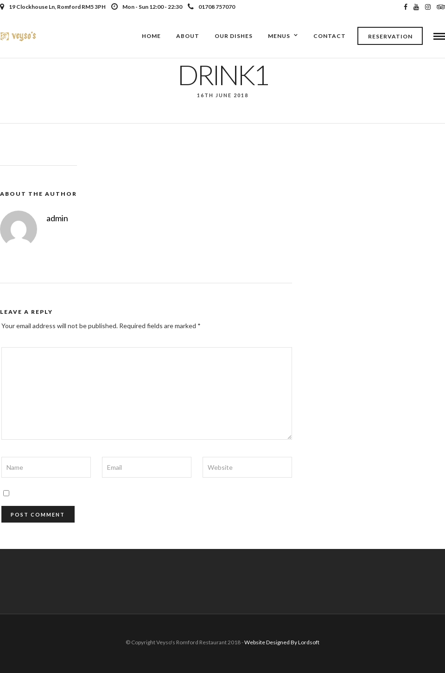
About (187, 35)
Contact (329, 35)
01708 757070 (211, 6)
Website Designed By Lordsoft (281, 642)
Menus (279, 35)
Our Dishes (234, 35)
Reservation (390, 36)
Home (151, 35)
